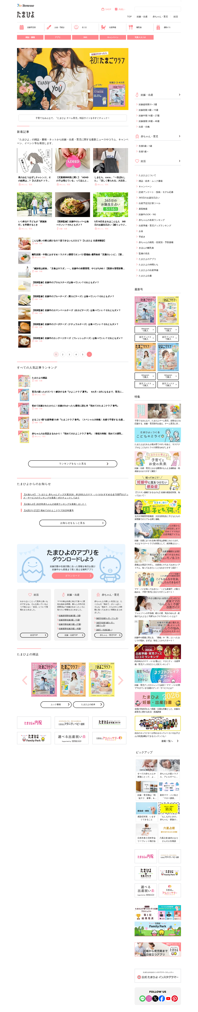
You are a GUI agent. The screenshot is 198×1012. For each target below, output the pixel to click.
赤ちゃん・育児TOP (108, 635)
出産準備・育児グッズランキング (155, 225)
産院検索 (143, 208)
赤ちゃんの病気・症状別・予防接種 (156, 242)
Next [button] (120, 680)
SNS (85, 37)
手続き (142, 236)
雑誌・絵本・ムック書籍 (151, 180)
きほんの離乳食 (146, 247)
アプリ (57, 37)
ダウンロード (72, 575)
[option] (72, 79)
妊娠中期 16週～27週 (149, 115)
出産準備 (108, 27)
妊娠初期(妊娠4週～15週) (69, 620)
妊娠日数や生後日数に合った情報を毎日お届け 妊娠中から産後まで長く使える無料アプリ (72, 568)
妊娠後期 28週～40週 (149, 121)
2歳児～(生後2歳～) (104, 629)
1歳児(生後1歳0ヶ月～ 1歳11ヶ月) (105, 624)
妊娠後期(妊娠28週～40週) (70, 628)
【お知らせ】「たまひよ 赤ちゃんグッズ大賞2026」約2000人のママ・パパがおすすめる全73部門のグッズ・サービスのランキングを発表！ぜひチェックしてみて (75, 496)
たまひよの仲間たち (148, 264)
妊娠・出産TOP (71, 635)
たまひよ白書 (145, 275)
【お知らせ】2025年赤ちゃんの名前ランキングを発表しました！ (55, 504)
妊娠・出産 (142, 16)
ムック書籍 (56, 704)
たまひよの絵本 (88, 704)
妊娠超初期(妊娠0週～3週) (70, 615)
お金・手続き (56, 27)
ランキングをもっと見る (72, 463)
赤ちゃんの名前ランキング (152, 219)
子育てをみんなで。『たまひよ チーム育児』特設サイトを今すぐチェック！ (73, 117)
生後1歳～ (144, 151)
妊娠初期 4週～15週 (148, 109)
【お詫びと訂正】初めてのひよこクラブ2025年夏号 (48, 510)
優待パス (163, 27)
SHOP (106, 9)
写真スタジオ (140, 37)
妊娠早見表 (27, 27)
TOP (129, 16)
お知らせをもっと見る (72, 522)
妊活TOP (34, 635)
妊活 (176, 16)
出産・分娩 (144, 126)
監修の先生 (144, 253)
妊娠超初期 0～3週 (148, 104)
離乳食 (135, 27)
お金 (141, 231)
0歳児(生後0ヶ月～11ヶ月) (107, 618)
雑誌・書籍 (30, 37)
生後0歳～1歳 (145, 145)
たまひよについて (147, 175)
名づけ (80, 27)
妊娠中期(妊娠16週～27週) (70, 624)
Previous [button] (24, 680)
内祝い (119, 9)
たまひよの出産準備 (148, 270)
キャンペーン (112, 37)
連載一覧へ (167, 740)
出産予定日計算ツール (149, 203)
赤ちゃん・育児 (160, 16)
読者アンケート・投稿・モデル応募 (156, 192)
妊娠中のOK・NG (147, 214)
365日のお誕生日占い (149, 197)
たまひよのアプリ (147, 258)
